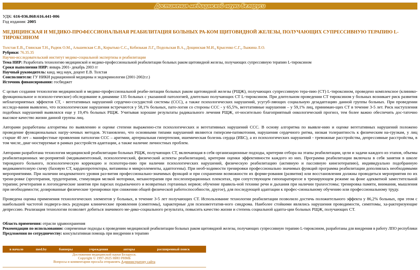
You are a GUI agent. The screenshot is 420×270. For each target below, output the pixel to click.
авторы (129, 249)
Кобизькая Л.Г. (142, 47)
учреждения (98, 249)
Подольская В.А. (170, 47)
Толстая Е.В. (13, 47)
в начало (16, 249)
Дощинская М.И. (200, 47)
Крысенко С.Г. (229, 47)
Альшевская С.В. (87, 47)
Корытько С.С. (115, 47)
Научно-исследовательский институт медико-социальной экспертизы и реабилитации (74, 57)
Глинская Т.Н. (37, 47)
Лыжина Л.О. (254, 47)
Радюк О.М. (61, 47)
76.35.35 (27, 52)
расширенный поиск (173, 249)
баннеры (66, 249)
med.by (41, 249)
